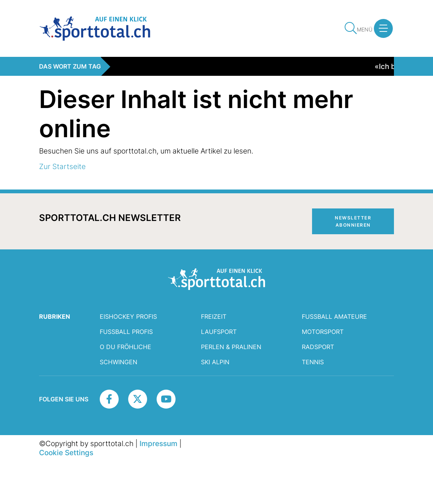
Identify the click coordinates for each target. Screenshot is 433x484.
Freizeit (213, 316)
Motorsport (323, 331)
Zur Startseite (62, 166)
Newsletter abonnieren (353, 221)
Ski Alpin (215, 362)
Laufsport (219, 331)
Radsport (318, 347)
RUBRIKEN (54, 316)
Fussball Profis (126, 331)
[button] (383, 28)
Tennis (313, 362)
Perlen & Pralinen (231, 347)
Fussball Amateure (334, 316)
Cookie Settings (66, 452)
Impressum (158, 443)
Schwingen (118, 362)
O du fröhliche (125, 347)
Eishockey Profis (128, 316)
